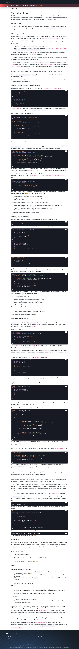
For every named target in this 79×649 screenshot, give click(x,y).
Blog (37, 642)
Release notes (38, 638)
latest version (39, 5)
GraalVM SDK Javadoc (10, 636)
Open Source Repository (40, 636)
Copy (66, 90)
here (51, 74)
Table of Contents (15, 8)
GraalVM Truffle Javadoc (10, 638)
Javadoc (13, 28)
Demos (37, 640)
